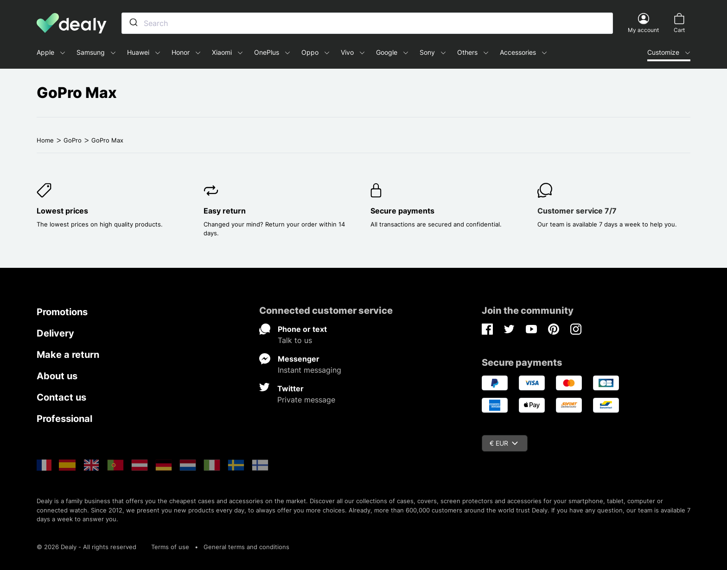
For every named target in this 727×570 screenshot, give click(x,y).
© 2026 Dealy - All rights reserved (86, 547)
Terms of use (170, 547)
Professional (64, 418)
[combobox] (367, 23)
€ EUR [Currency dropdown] (504, 443)
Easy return (225, 210)
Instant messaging (309, 370)
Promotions (62, 311)
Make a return (68, 354)
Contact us (61, 397)
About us (57, 376)
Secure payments (402, 210)
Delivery (55, 333)
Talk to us (295, 340)
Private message (306, 399)
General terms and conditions (246, 547)
